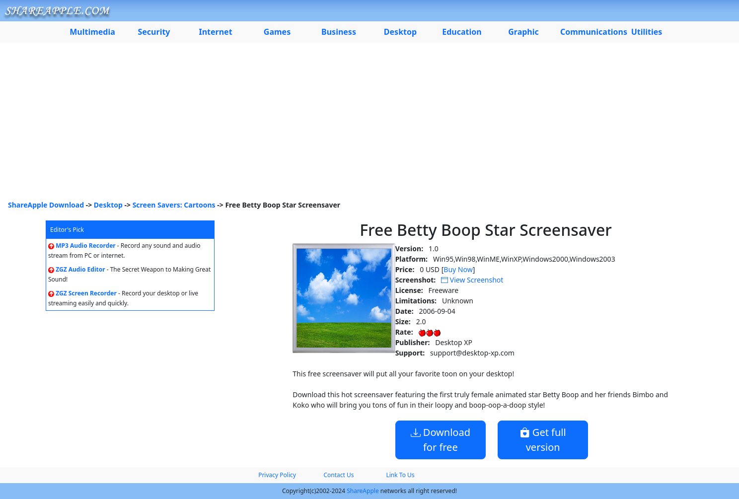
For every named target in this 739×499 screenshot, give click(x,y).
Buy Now (457, 269)
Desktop (108, 205)
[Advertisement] (369, 125)
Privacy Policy (277, 475)
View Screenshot (472, 280)
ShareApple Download (46, 205)
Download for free (440, 440)
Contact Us (338, 475)
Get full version (543, 440)
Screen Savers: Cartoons (174, 205)
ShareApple (363, 491)
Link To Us (400, 475)
